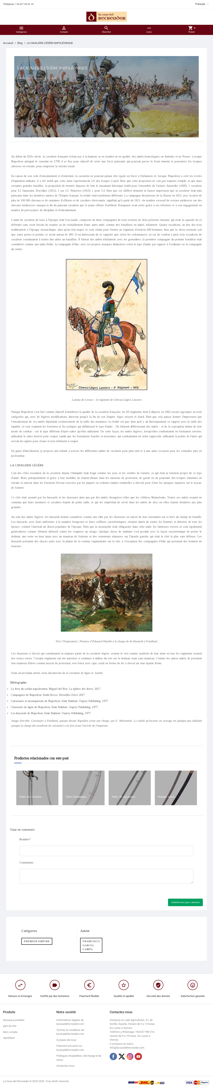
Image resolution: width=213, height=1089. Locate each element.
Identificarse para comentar (185, 902)
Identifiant (9, 1037)
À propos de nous (66, 1039)
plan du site (9, 1025)
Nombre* (25, 839)
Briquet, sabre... (167, 796)
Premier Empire (37, 941)
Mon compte (10, 1032)
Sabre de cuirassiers (123, 796)
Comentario (26, 862)
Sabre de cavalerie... (31, 796)
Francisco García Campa (91, 945)
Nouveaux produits (13, 1020)
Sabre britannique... (77, 796)
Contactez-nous (65, 1065)
